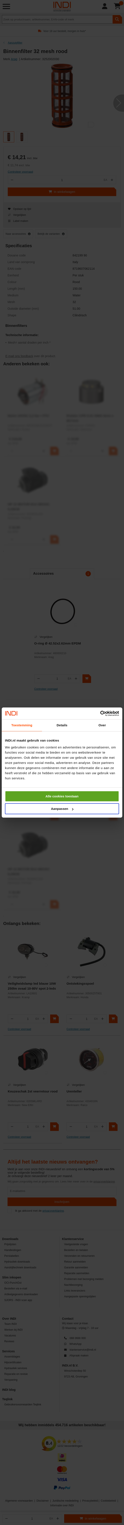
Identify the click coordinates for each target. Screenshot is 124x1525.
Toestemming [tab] (22, 725)
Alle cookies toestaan (61, 796)
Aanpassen (62, 808)
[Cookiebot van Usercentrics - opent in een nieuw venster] (100, 713)
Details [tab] (62, 725)
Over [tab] (102, 725)
